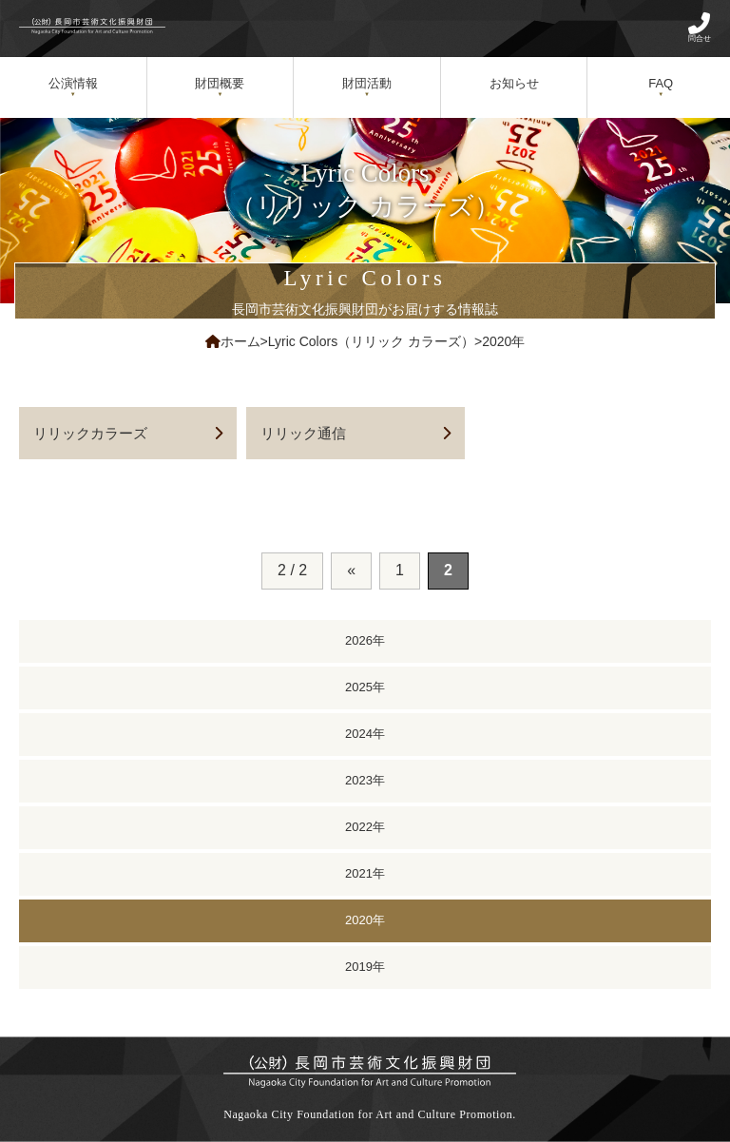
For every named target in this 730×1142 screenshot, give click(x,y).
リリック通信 (303, 433)
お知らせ (514, 83)
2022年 (365, 827)
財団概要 (219, 83)
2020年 (365, 920)
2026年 (365, 640)
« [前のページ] (351, 570)
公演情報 (73, 83)
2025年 (365, 687)
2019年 (365, 966)
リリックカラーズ (90, 433)
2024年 (365, 733)
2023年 (365, 780)
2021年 (365, 873)
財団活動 (367, 83)
